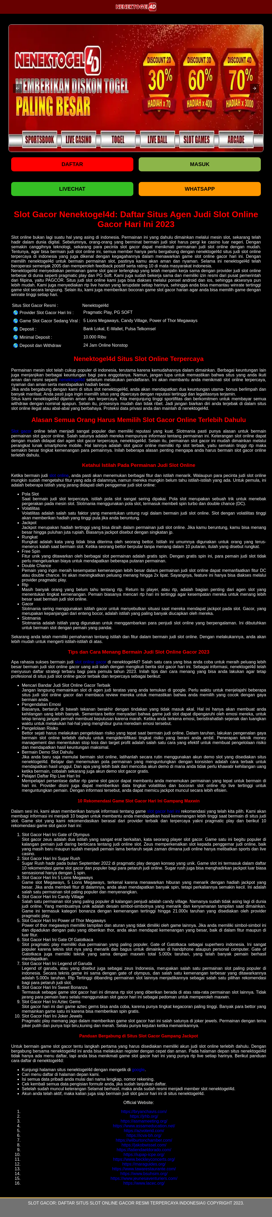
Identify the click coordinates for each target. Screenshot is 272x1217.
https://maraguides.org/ (144, 1164)
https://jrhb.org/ (144, 1116)
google (138, 1069)
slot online (59, 475)
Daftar (72, 164)
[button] (17, 88)
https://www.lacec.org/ (144, 1183)
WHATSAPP (200, 189)
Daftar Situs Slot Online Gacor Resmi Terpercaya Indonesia (130, 1203)
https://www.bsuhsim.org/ (144, 1173)
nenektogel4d (71, 379)
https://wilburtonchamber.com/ (144, 1140)
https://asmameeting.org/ (144, 1121)
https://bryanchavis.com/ (144, 1111)
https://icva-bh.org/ (144, 1135)
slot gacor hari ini (163, 811)
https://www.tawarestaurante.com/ (144, 1169)
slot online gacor (90, 662)
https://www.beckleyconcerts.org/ (144, 1159)
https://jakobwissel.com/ (144, 1145)
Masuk (199, 164)
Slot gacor (21, 431)
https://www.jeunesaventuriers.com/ (143, 1178)
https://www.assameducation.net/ (144, 1126)
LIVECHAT (72, 189)
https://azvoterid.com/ (144, 1130)
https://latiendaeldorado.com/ (144, 1150)
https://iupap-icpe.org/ (144, 1154)
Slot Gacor (42, 1203)
